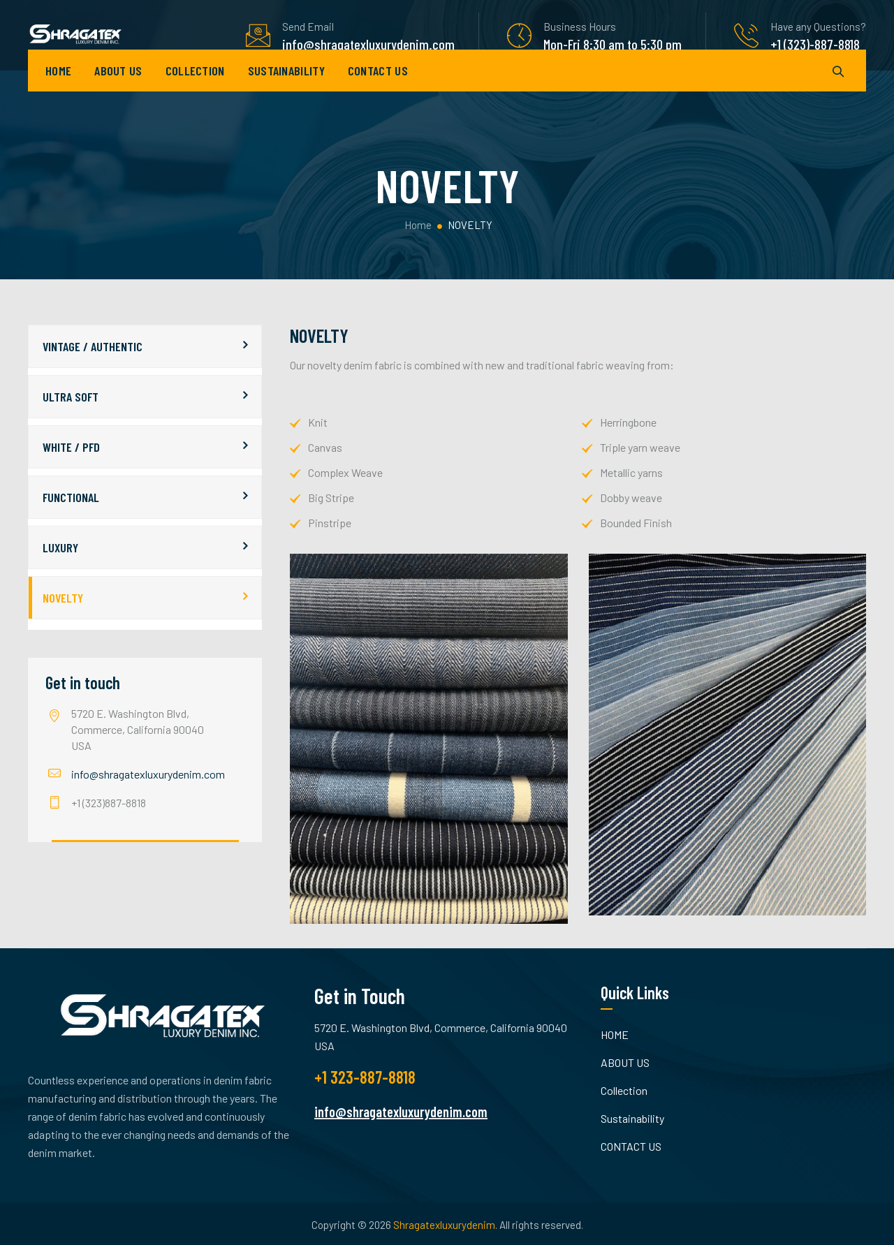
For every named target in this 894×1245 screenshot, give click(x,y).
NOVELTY (63, 597)
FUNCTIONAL (71, 497)
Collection (195, 90)
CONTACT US (378, 90)
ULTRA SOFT (70, 396)
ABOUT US (118, 90)
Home (417, 225)
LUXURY (60, 547)
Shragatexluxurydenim (444, 1224)
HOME (58, 90)
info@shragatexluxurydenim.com (148, 774)
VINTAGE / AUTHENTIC (92, 346)
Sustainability (286, 90)
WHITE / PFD (71, 447)
